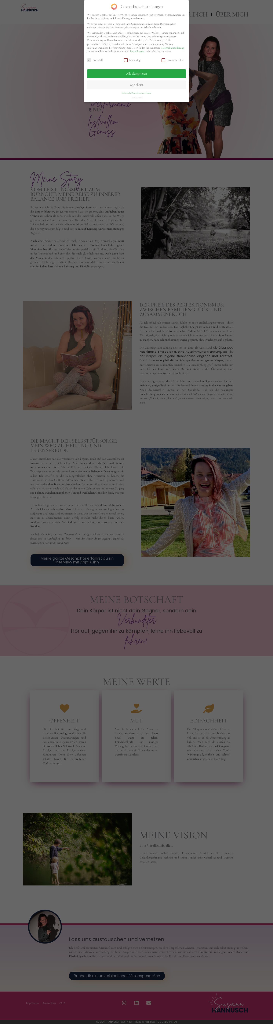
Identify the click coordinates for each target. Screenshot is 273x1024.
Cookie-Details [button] (136, 97)
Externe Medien (172, 60)
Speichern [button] (136, 85)
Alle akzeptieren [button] (136, 74)
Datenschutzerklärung (172, 47)
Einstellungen (137, 51)
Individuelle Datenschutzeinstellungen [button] (136, 93)
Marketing (132, 60)
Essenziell (95, 60)
